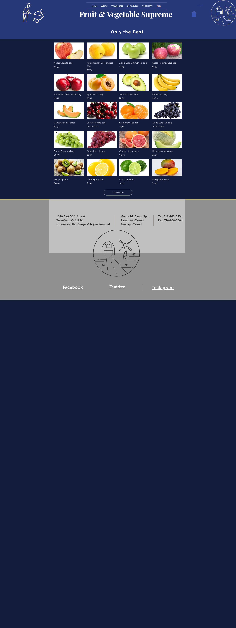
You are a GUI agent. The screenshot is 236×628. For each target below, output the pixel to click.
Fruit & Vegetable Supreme (125, 14)
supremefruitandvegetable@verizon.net (83, 224)
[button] (193, 14)
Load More (118, 192)
